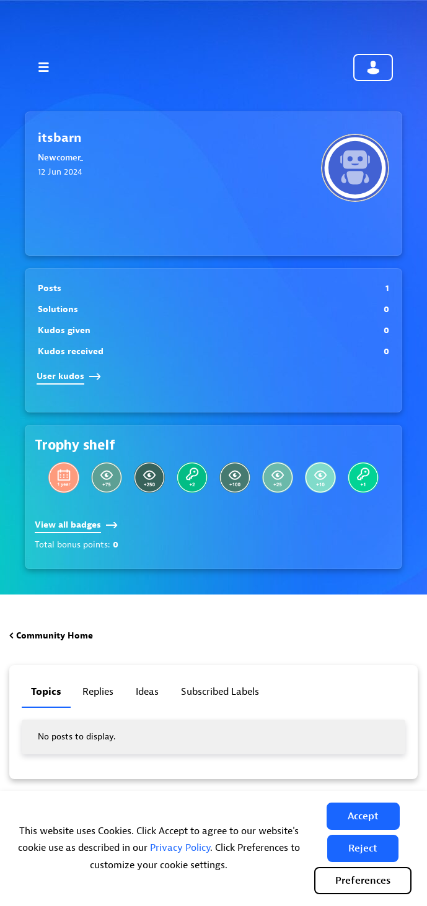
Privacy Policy (180, 848)
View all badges (76, 525)
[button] (363, 816)
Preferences (362, 880)
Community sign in (373, 67)
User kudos (69, 376)
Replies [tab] (97, 692)
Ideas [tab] (147, 692)
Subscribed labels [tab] (220, 692)
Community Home (54, 635)
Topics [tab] (46, 692)
